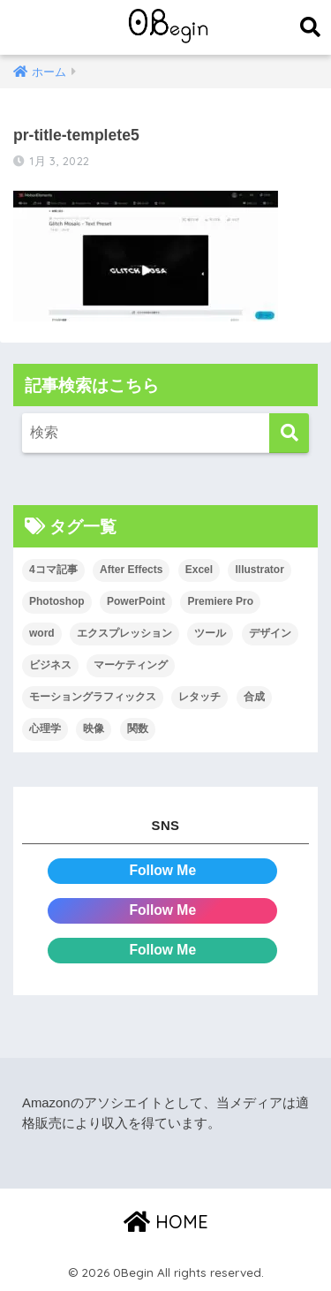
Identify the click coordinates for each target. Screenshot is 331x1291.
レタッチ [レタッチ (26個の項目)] (199, 697)
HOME (166, 1222)
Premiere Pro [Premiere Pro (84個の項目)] (220, 601)
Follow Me (162, 870)
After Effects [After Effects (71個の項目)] (131, 569)
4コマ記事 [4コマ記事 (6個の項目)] (53, 569)
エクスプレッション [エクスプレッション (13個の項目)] (124, 633)
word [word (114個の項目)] (42, 633)
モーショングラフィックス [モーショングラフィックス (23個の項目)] (92, 697)
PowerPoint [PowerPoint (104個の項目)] (136, 601)
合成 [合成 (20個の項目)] (254, 697)
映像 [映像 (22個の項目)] (93, 728)
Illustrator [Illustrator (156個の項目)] (259, 569)
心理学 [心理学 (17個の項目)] (45, 728)
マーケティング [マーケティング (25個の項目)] (131, 665)
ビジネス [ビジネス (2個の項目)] (50, 665)
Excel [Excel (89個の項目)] (199, 569)
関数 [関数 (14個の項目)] (137, 728)
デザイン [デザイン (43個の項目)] (270, 633)
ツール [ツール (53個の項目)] (210, 633)
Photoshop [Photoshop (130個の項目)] (57, 601)
